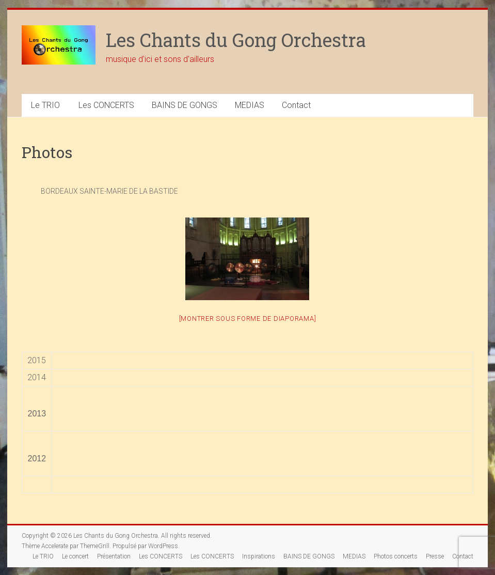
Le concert (75, 556)
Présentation (114, 556)
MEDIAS (249, 105)
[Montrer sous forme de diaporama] (247, 318)
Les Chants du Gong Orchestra (236, 39)
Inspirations (258, 556)
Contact (296, 105)
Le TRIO (45, 105)
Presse (435, 556)
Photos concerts (396, 556)
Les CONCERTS (106, 105)
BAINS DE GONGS (184, 105)
